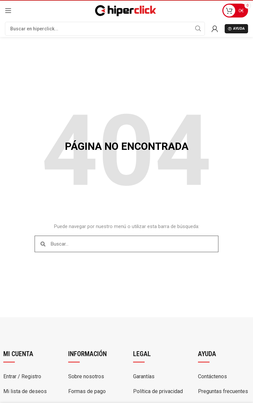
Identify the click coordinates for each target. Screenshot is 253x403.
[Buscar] (105, 29)
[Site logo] (125, 10)
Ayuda (236, 28)
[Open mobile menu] (8, 10)
